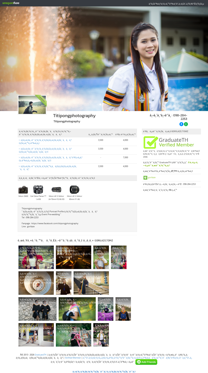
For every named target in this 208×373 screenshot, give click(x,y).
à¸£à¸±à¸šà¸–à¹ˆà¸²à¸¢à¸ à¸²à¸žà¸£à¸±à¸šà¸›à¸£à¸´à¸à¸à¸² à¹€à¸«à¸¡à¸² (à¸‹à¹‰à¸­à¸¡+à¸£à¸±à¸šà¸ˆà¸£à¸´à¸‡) (50, 159)
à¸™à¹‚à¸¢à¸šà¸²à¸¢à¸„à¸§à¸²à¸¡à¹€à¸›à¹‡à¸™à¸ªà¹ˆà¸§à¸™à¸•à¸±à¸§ (111, 357)
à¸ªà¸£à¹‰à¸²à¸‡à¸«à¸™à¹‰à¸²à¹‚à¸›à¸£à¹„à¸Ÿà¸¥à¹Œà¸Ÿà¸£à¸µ (176, 3)
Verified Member (73, 357)
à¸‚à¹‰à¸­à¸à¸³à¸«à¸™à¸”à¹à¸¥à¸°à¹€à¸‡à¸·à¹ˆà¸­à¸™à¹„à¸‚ (166, 357)
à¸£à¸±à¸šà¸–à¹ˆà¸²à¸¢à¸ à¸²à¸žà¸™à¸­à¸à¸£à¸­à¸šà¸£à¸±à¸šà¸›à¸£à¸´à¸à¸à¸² (47, 168)
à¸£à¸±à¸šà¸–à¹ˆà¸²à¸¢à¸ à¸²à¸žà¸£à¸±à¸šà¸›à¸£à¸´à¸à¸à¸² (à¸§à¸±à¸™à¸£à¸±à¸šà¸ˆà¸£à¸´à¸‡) (45, 150)
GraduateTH (40, 354)
